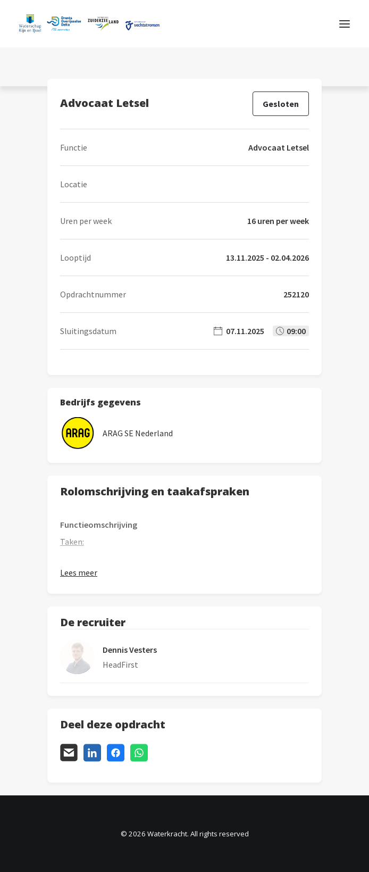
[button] (344, 23)
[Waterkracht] (89, 23)
